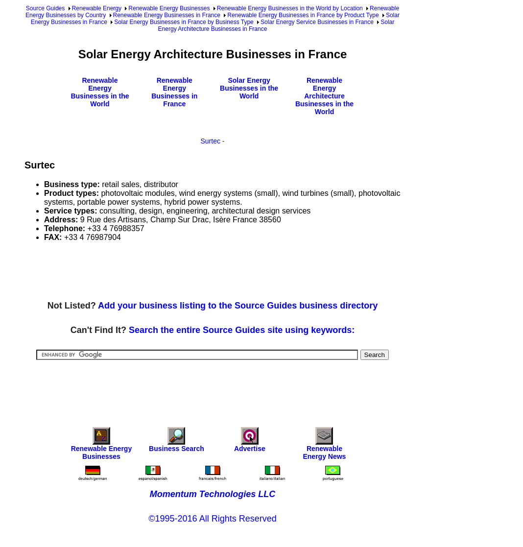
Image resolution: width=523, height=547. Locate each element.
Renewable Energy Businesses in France (166, 15)
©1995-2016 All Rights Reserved (212, 518)
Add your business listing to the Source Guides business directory (238, 305)
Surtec (210, 141)
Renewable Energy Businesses (169, 8)
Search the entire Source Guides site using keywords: (242, 330)
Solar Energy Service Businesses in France (317, 22)
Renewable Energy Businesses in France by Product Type (303, 15)
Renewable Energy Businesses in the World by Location (290, 8)
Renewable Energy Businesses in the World (100, 92)
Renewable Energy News (324, 445)
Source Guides (45, 8)
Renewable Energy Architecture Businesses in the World (324, 96)
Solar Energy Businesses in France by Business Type (184, 22)
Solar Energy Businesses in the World (249, 88)
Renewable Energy (96, 8)
